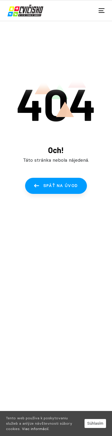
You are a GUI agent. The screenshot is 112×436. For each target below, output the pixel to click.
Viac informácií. (35, 428)
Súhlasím (95, 423)
